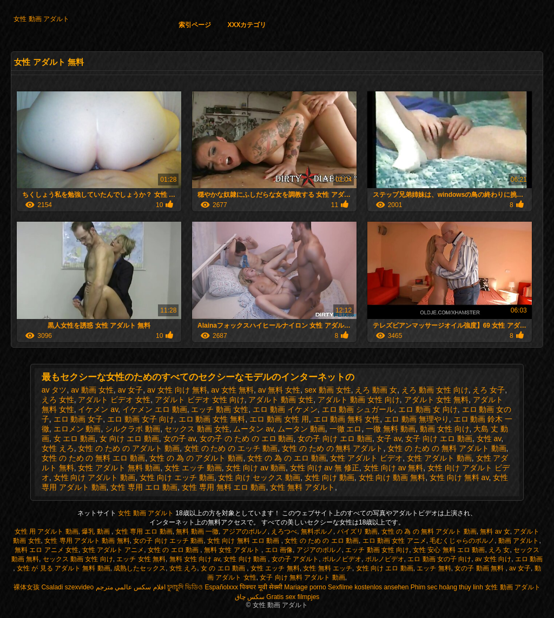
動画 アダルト (518, 540)
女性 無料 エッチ (327, 568)
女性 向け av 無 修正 (324, 467)
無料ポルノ (317, 531)
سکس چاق (250, 597)
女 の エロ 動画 (224, 568)
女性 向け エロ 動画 (384, 568)
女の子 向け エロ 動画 (335, 438)
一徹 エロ (345, 428)
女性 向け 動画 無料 (392, 477)
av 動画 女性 (92, 390)
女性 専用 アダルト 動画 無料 (86, 540)
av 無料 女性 (279, 390)
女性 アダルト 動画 (439, 458)
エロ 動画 (529, 559)
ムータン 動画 (301, 428)
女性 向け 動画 (329, 477)
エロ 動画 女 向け (428, 409)
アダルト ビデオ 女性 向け (200, 399)
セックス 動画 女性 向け (78, 559)
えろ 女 (499, 550)
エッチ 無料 (434, 568)
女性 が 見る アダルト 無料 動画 (63, 568)
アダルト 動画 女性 (280, 399)
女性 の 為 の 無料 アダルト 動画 (429, 531)
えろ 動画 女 (376, 390)
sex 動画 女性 (328, 390)
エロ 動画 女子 (78, 419)
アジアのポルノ (245, 531)
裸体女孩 (26, 587)
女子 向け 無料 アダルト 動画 (302, 577)
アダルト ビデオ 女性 (114, 399)
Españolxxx (221, 587)
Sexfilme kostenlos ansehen (368, 587)
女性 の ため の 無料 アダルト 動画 (446, 448)
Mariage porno (305, 587)
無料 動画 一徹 (197, 531)
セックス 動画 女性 (196, 428)
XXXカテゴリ (246, 25)
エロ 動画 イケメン (285, 409)
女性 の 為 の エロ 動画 (286, 458)
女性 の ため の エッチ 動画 (231, 448)
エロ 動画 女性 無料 (212, 419)
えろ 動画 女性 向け (435, 390)
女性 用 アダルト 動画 (46, 531)
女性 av (489, 438)
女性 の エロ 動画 (174, 550)
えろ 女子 (488, 390)
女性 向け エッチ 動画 (177, 477)
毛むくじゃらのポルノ (462, 540)
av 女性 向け (493, 559)
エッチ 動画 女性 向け (377, 550)
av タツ (54, 390)
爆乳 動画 (96, 531)
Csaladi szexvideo (67, 587)
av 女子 (130, 390)
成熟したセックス (140, 568)
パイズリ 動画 (357, 531)
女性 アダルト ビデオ (366, 458)
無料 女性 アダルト (232, 550)
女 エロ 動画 (75, 438)
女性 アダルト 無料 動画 (119, 467)
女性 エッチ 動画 (193, 467)
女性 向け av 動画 (255, 467)
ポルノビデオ (341, 559)
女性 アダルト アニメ (113, 550)
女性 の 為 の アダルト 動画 (196, 458)
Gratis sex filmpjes (292, 597)
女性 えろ (58, 448)
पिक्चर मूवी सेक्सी (261, 587)
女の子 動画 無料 (479, 568)
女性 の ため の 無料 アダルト (332, 448)
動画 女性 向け (445, 428)
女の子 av (179, 438)
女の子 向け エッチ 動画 (168, 540)
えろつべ (284, 531)
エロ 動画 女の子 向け (439, 559)
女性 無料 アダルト (302, 487)
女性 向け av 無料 (393, 467)
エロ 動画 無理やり (416, 419)
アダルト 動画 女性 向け (359, 399)
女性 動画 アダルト (41, 19)
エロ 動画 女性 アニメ (394, 540)
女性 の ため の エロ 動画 (322, 540)
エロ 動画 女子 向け (140, 419)
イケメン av (98, 409)
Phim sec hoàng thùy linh (447, 587)
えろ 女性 (58, 399)
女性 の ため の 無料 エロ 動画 (93, 458)
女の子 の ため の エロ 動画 (246, 438)
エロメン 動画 (77, 428)
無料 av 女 (495, 531)
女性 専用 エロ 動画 (143, 487)
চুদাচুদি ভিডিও (185, 587)
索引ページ (195, 25)
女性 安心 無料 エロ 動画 (449, 550)
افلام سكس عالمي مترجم (131, 587)
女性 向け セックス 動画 (259, 477)
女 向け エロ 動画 (129, 438)
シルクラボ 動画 (132, 428)
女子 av (389, 438)
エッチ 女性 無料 (141, 559)
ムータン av (253, 428)
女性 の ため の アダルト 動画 (128, 448)
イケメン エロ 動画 (154, 409)
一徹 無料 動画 (391, 428)
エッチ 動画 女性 (219, 409)
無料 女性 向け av (194, 559)
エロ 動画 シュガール (358, 409)
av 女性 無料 (232, 390)
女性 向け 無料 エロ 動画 (244, 540)
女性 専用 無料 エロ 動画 (224, 487)
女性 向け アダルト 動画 (95, 477)
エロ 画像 (279, 550)
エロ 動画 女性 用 (279, 419)
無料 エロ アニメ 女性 (46, 550)
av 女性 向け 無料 (177, 390)
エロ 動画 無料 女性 (346, 419)
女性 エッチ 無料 (275, 568)
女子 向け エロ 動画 (438, 438)
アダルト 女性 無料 (436, 399)
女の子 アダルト (295, 559)
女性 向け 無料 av (459, 477)
